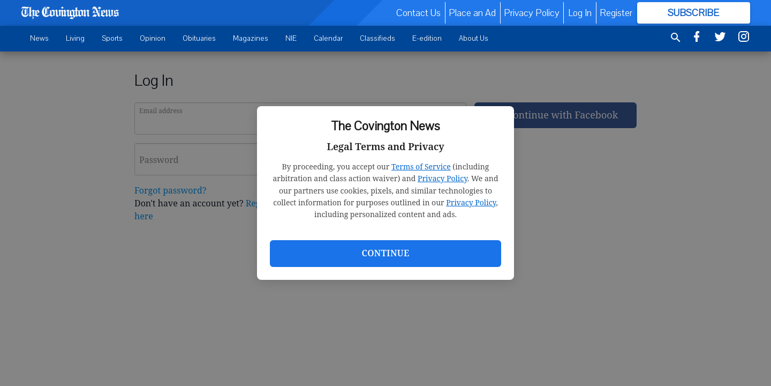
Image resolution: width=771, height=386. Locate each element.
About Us (473, 38)
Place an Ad (472, 12)
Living (75, 38)
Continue (385, 253)
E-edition (427, 38)
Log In (580, 12)
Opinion (152, 38)
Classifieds (377, 38)
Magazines (250, 38)
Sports (112, 38)
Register (616, 12)
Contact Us (418, 12)
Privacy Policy (442, 178)
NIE (291, 38)
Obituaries (199, 38)
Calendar (328, 38)
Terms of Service (421, 166)
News (39, 38)
